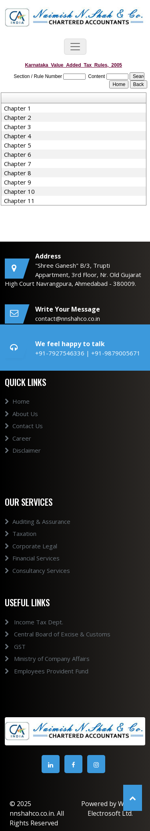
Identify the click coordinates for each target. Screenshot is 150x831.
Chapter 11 (19, 200)
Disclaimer (23, 460)
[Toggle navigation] (75, 47)
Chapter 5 (17, 145)
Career (18, 447)
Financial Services (32, 567)
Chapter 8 (17, 173)
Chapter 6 (17, 154)
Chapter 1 (17, 108)
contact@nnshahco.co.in (67, 318)
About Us (21, 423)
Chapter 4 (17, 136)
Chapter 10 (19, 191)
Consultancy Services (37, 580)
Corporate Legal (31, 555)
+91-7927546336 (60, 353)
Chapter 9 (17, 182)
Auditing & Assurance (37, 531)
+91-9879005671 (115, 353)
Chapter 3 (17, 126)
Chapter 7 (17, 163)
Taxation (20, 543)
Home (17, 411)
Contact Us (24, 435)
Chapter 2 (17, 117)
